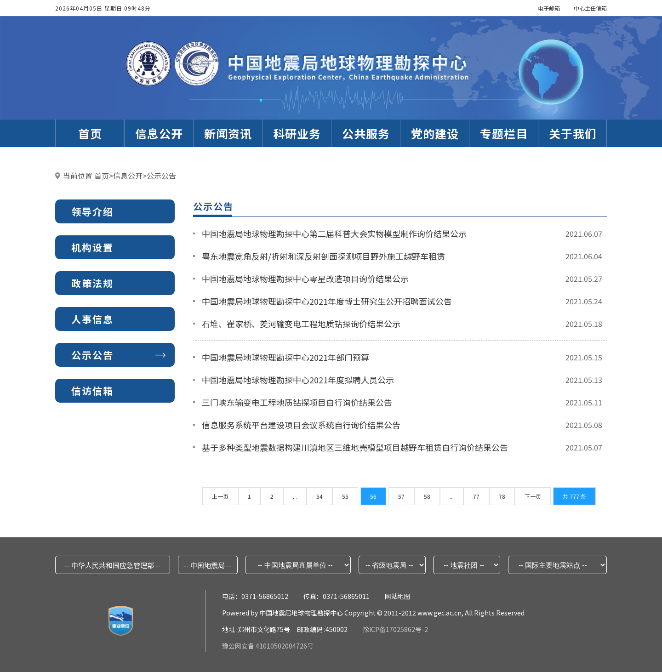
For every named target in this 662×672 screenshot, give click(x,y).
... (295, 496)
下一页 (533, 496)
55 (345, 496)
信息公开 (128, 175)
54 (319, 496)
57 (401, 496)
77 (476, 496)
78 (502, 496)
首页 (101, 175)
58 (427, 496)
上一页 (220, 496)
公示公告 (161, 175)
